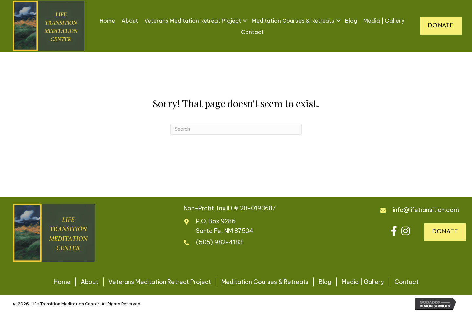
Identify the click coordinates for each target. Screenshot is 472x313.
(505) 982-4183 (219, 242)
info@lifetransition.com (426, 210)
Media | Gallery (384, 20)
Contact (252, 32)
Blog (351, 20)
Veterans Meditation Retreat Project (192, 20)
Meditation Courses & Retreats (293, 20)
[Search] (236, 129)
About (129, 20)
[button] (394, 231)
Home (107, 20)
